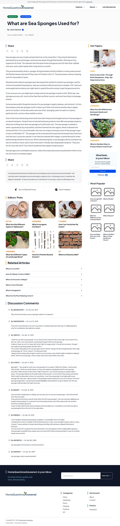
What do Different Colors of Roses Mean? (95, 217)
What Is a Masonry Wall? (69, 254)
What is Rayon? (108, 216)
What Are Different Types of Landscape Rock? (16, 255)
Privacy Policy (10, 523)
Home (92, 71)
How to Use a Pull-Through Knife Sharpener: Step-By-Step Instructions (101, 77)
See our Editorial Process (25, 189)
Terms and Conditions (21, 523)
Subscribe (103, 171)
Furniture (66, 509)
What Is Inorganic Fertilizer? (39, 225)
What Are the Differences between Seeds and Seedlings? (101, 112)
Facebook (93, 510)
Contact (92, 500)
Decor (8, 221)
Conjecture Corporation (26, 520)
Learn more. (89, 2)
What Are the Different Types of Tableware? (15, 225)
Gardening (36, 221)
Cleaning (62, 221)
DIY (33, 252)
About (91, 497)
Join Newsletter (109, 7)
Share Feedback (62, 189)
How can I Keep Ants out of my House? (95, 236)
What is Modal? (108, 199)
